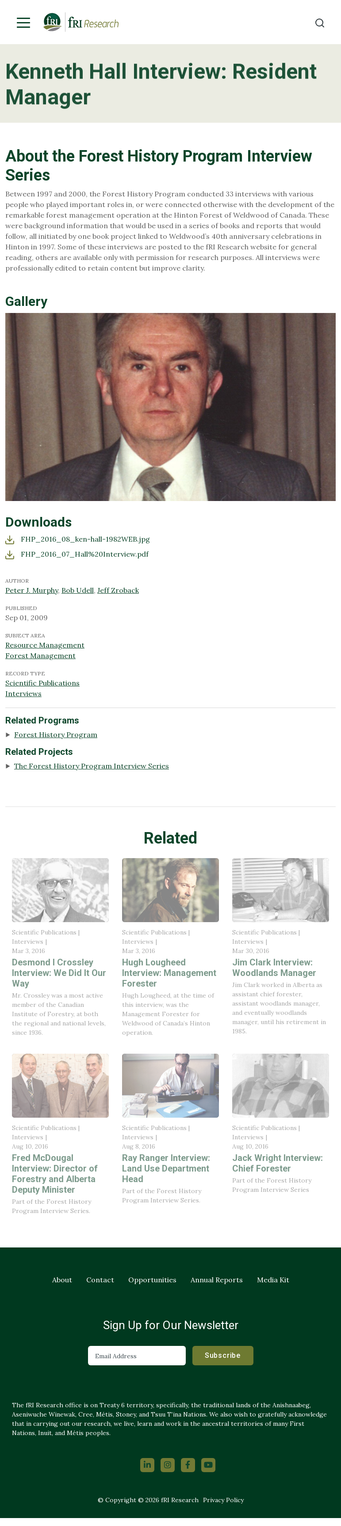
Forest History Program (55, 734)
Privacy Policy (223, 1500)
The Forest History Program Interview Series (91, 765)
